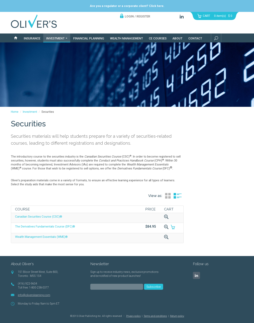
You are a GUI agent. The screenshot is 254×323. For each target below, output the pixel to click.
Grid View (168, 196)
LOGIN (129, 16)
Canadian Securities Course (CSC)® (38, 216)
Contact (195, 38)
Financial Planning (88, 38)
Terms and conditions (155, 315)
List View (178, 196)
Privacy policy (133, 315)
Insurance (32, 38)
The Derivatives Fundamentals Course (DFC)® (45, 226)
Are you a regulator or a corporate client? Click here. (127, 6)
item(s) (223, 16)
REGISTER (143, 16)
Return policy (177, 315)
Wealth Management (126, 38)
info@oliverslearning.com (34, 295)
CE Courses (157, 38)
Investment (56, 38)
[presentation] (120, 301)
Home (14, 111)
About (177, 38)
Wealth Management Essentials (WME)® (41, 237)
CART (206, 16)
